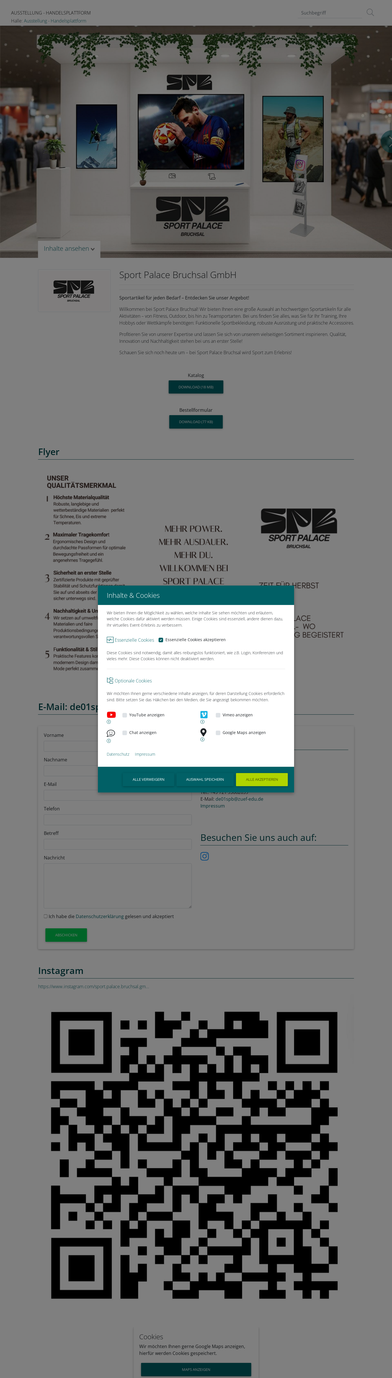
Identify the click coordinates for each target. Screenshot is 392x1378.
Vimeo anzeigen (238, 714)
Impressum (145, 754)
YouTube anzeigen (147, 714)
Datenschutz (118, 754)
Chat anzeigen (143, 732)
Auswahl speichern (205, 779)
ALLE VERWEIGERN (149, 779)
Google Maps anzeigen (244, 732)
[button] (106, 722)
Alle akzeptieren (262, 779)
